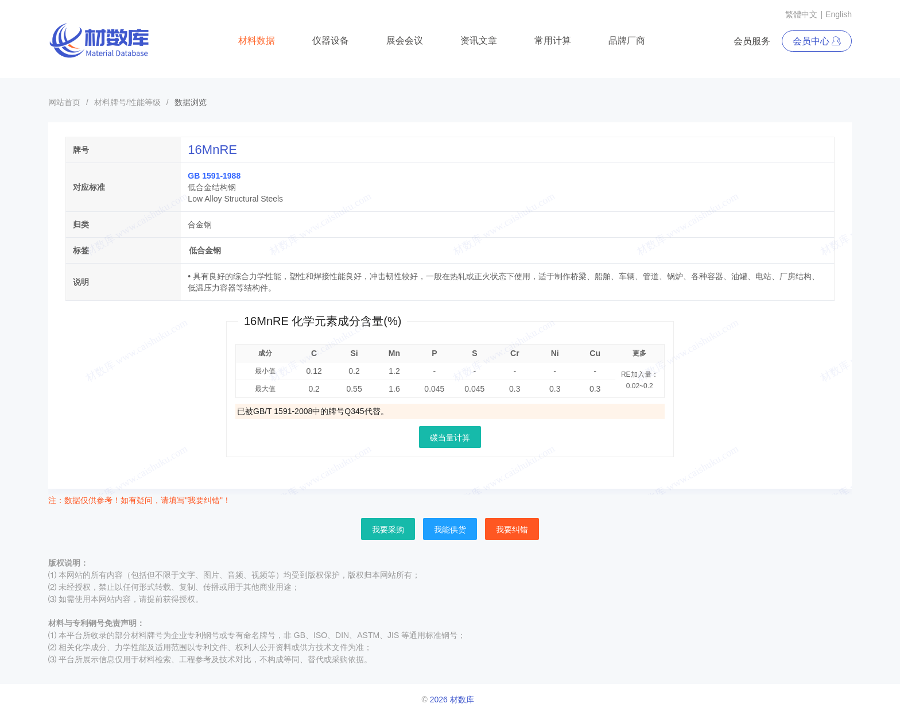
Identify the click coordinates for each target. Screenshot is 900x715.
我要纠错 (512, 529)
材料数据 (256, 40)
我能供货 (450, 529)
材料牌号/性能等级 (127, 102)
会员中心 (817, 41)
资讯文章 (478, 40)
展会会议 (404, 40)
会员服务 (752, 41)
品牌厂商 (626, 40)
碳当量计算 (450, 437)
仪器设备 (330, 40)
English (838, 14)
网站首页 (64, 102)
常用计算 (552, 40)
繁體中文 (801, 14)
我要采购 (388, 529)
